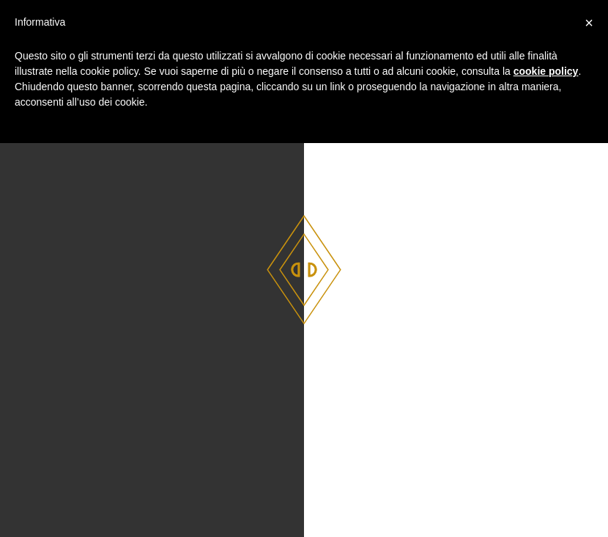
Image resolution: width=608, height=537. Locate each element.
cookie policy (546, 71)
